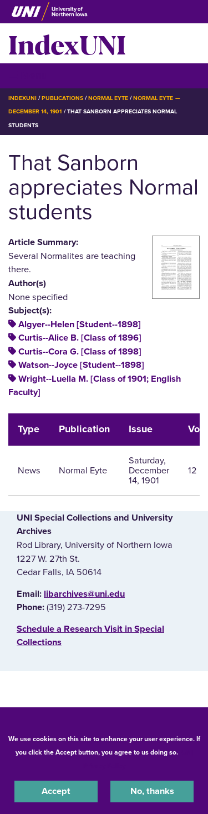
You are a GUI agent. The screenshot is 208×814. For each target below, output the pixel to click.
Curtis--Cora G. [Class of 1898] (79, 351)
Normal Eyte (108, 98)
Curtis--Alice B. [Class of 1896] (79, 337)
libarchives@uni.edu (84, 594)
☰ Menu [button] (28, 75)
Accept (56, 791)
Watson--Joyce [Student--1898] (81, 365)
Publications (62, 98)
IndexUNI (67, 43)
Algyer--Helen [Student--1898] (79, 324)
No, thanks (152, 791)
